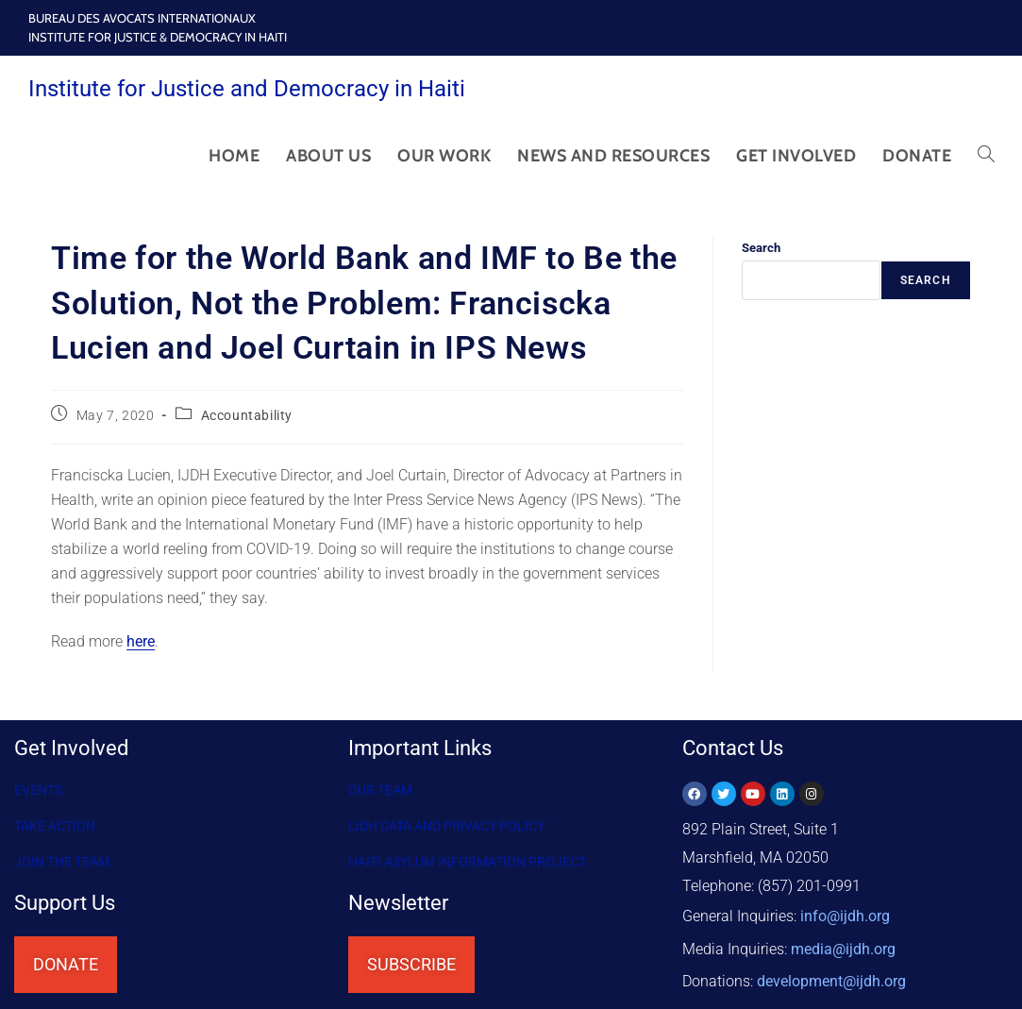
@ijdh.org (831, 971)
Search (761, 248)
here (140, 641)
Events (38, 790)
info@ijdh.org (845, 914)
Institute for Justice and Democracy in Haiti (246, 89)
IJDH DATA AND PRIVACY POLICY (446, 825)
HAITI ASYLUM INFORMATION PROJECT (467, 861)
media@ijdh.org (843, 942)
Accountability (247, 415)
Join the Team (61, 861)
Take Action (54, 825)
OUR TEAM (380, 790)
